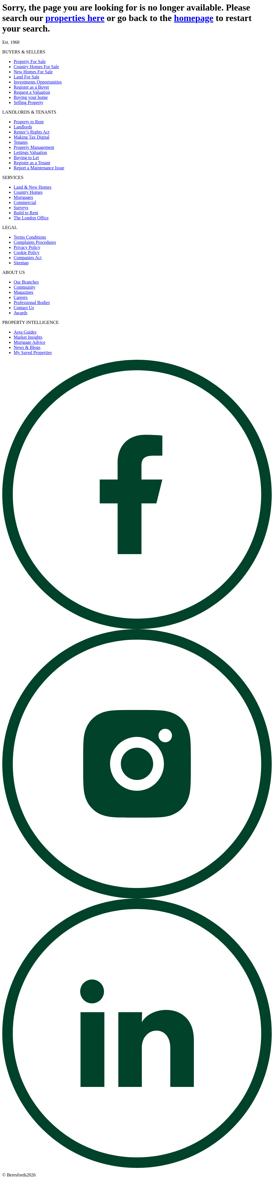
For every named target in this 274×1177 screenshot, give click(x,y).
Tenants (21, 142)
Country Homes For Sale (36, 66)
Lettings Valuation (30, 152)
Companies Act (27, 257)
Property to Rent (29, 121)
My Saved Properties (33, 352)
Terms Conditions (30, 237)
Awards (20, 312)
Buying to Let (26, 157)
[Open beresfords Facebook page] (137, 627)
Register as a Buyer (31, 87)
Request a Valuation (32, 92)
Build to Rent (26, 212)
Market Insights (28, 337)
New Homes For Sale (33, 71)
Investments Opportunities (38, 82)
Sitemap (21, 262)
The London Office (31, 217)
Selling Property (28, 102)
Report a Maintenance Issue (39, 167)
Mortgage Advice (29, 342)
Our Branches (26, 282)
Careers (21, 297)
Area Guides (25, 332)
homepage (193, 18)
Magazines (23, 292)
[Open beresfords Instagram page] (137, 897)
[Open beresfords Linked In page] (137, 1166)
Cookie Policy (27, 252)
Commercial (25, 202)
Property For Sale (30, 61)
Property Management (34, 147)
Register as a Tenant (32, 162)
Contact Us (24, 307)
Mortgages (23, 197)
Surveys (21, 207)
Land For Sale (27, 76)
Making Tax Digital (31, 137)
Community (24, 287)
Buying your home (31, 97)
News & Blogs (27, 347)
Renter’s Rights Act (31, 132)
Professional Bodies (32, 302)
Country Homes (28, 192)
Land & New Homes (32, 187)
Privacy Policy (27, 247)
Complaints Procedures (35, 242)
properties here (75, 18)
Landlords (23, 126)
